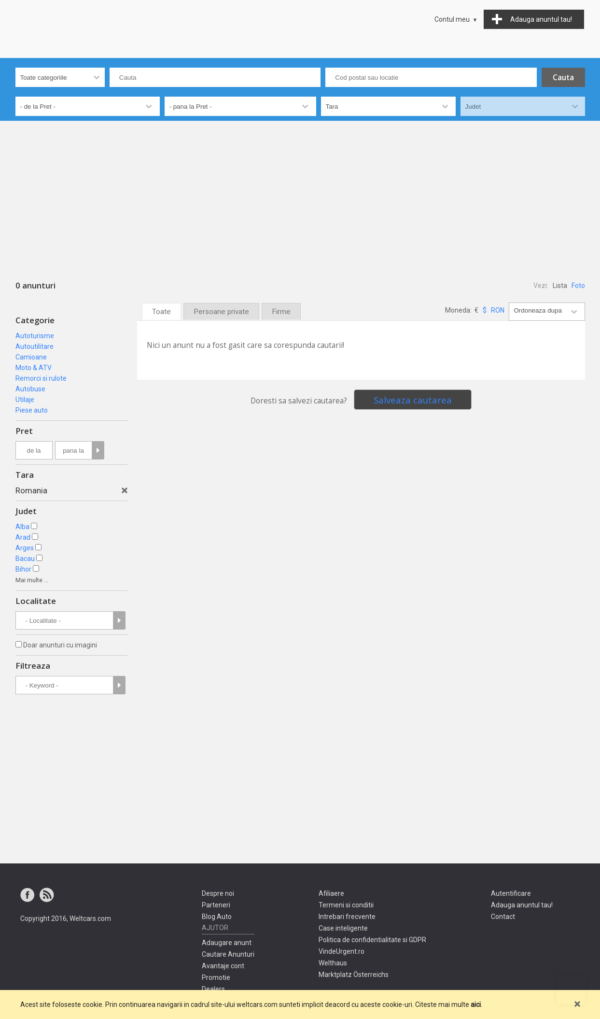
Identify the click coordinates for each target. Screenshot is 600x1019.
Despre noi (218, 893)
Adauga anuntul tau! (522, 905)
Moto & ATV (33, 368)
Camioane (31, 357)
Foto (578, 285)
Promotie (216, 977)
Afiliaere (331, 893)
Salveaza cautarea (413, 400)
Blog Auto (217, 916)
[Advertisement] (300, 193)
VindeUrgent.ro (341, 951)
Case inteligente (343, 928)
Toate (161, 311)
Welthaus (333, 963)
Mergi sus (571, 990)
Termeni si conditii (346, 905)
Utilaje (24, 399)
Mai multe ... (31, 580)
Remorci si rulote (41, 378)
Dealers (213, 989)
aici (476, 1004)
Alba (22, 527)
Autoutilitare (34, 346)
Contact (503, 916)
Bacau (25, 558)
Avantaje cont (223, 966)
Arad (22, 537)
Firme (281, 311)
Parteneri (216, 905)
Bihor (23, 569)
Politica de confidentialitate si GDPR (372, 940)
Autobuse (30, 389)
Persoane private (221, 311)
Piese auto (31, 410)
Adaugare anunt (226, 943)
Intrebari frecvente (347, 916)
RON (497, 310)
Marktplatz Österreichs (354, 974)
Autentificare (511, 893)
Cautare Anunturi (228, 954)
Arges (24, 548)
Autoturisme (34, 336)
